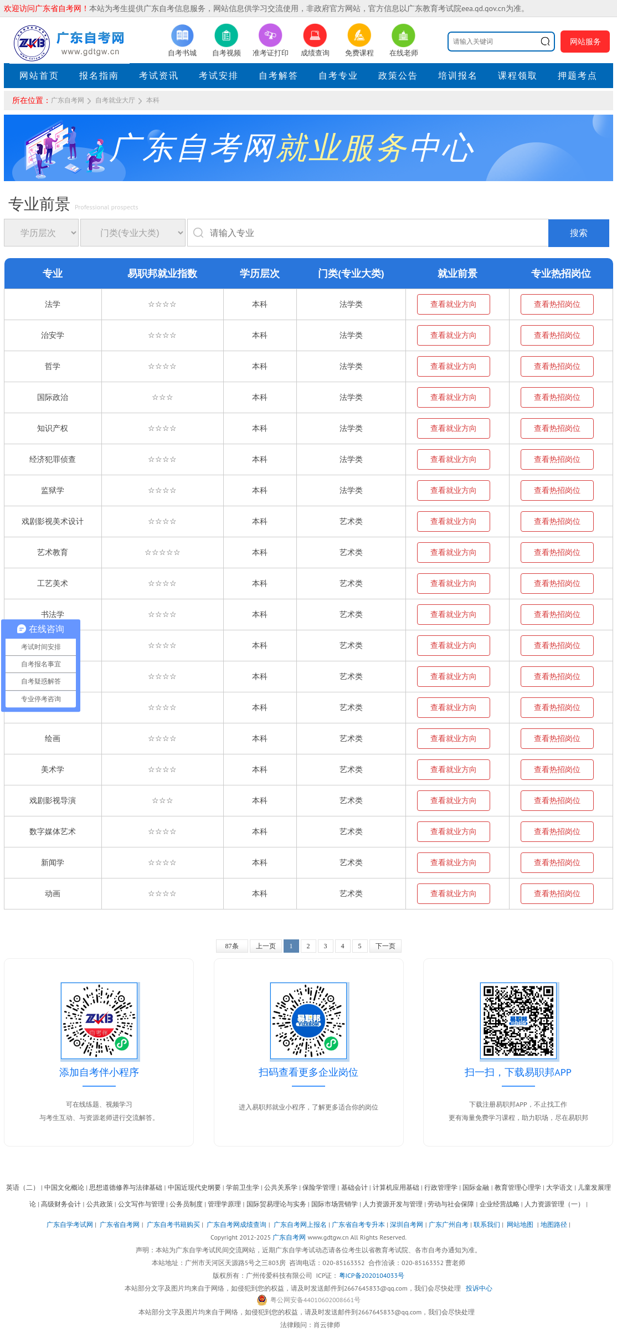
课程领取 (518, 75)
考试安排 (219, 75)
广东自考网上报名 (300, 1224)
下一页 (385, 946)
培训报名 (458, 75)
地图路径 (555, 1224)
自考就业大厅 (115, 100)
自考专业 (338, 75)
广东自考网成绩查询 (236, 1224)
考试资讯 (159, 75)
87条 (232, 946)
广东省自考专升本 (358, 1224)
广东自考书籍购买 (173, 1224)
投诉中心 (479, 1288)
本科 (153, 100)
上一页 (266, 946)
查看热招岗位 (557, 304)
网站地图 (520, 1224)
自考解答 (279, 75)
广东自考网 (67, 100)
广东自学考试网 (70, 1224)
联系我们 (487, 1224)
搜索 (579, 233)
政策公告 (398, 75)
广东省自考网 (120, 1224)
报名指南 (99, 75)
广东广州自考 (449, 1224)
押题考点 (578, 75)
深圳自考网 (406, 1224)
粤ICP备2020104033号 (371, 1275)
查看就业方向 (453, 304)
